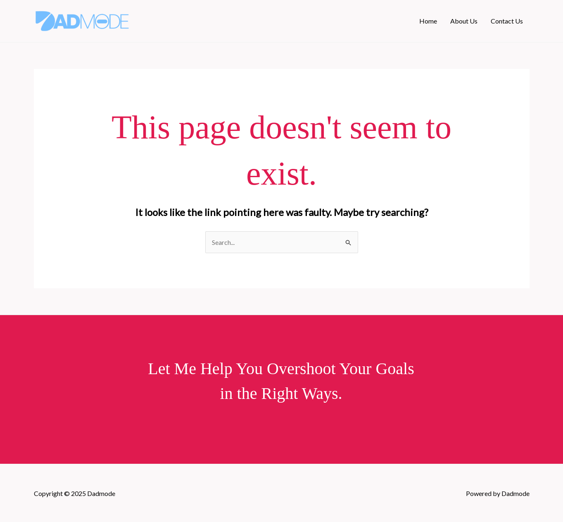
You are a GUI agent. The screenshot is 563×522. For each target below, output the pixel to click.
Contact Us (507, 21)
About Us (463, 21)
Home (428, 21)
